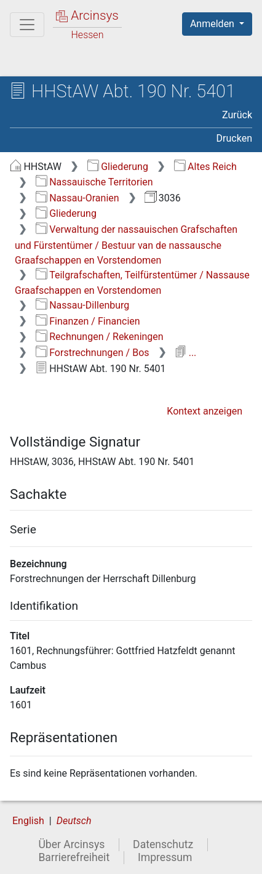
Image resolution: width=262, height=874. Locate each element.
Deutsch (74, 821)
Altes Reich (205, 166)
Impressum (165, 857)
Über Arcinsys (71, 844)
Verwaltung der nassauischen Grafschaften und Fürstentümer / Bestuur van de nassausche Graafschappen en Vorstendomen (126, 245)
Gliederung (117, 166)
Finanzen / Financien (88, 321)
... (185, 352)
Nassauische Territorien (94, 182)
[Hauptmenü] (27, 24)
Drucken (234, 138)
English (28, 821)
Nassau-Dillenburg (83, 305)
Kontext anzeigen (204, 411)
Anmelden (213, 24)
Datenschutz (163, 844)
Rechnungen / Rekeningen (100, 336)
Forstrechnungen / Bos (92, 352)
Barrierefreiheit (73, 857)
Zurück (237, 115)
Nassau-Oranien (77, 198)
